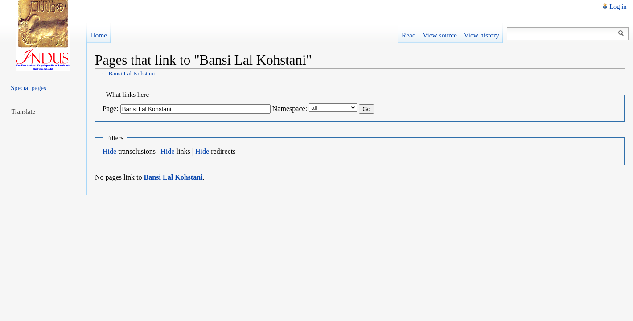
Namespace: (289, 108)
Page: (111, 108)
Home (98, 35)
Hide (109, 151)
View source (440, 35)
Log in (617, 6)
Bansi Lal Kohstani (131, 73)
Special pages (28, 87)
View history (481, 35)
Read (409, 35)
